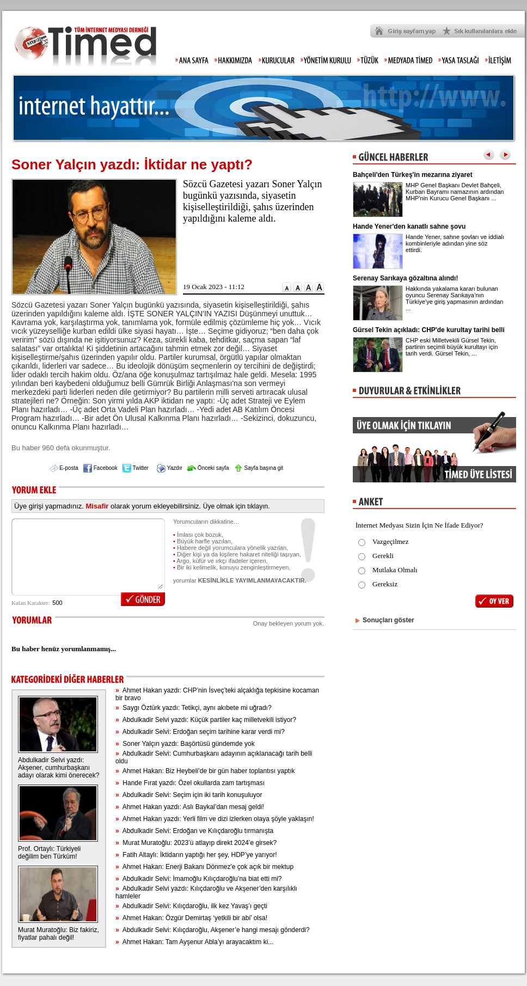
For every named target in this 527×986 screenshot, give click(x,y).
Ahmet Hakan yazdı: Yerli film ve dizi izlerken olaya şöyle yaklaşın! (214, 819)
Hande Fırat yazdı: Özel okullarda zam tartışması (190, 783)
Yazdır (169, 468)
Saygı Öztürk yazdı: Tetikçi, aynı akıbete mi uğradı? (193, 708)
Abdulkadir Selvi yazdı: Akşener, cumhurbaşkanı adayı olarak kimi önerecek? (58, 767)
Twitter (135, 468)
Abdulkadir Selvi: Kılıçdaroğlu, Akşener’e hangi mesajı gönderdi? (212, 930)
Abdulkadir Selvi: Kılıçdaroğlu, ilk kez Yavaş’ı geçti (191, 906)
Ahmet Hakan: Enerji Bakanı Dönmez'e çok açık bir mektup (204, 867)
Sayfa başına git (259, 468)
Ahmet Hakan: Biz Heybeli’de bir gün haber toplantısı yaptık (205, 771)
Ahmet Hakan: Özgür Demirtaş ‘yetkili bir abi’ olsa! (191, 918)
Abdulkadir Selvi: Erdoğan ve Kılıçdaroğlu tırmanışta (194, 831)
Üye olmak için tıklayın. (236, 506)
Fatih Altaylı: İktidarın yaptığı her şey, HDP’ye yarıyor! (196, 855)
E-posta (64, 468)
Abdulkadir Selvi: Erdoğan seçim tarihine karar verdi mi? (200, 732)
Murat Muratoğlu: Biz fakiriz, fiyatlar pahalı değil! (58, 933)
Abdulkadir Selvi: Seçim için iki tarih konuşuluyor (188, 795)
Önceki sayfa (208, 468)
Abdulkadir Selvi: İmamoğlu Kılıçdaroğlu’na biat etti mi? (198, 879)
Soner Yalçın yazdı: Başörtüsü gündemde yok (185, 744)
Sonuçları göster (388, 620)
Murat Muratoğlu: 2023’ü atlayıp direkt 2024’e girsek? (196, 843)
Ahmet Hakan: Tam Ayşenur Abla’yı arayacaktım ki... (194, 942)
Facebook (100, 468)
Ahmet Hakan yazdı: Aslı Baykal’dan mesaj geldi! (189, 807)
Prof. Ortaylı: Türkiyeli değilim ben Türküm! (49, 852)
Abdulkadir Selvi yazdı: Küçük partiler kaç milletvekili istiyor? (205, 720)
